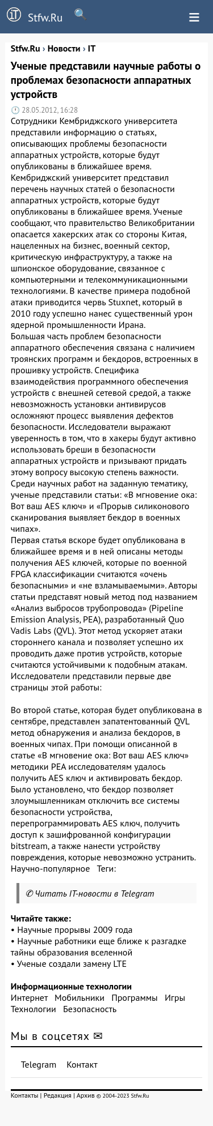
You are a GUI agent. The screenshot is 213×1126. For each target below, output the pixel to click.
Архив (86, 1095)
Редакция (58, 1095)
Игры (175, 997)
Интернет (29, 997)
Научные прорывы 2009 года (74, 929)
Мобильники (80, 997)
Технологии (33, 1008)
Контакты (25, 1095)
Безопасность (89, 1008)
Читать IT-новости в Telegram (94, 893)
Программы (134, 997)
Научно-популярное (50, 868)
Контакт (81, 1064)
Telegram (39, 1064)
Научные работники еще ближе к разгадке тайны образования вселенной (98, 946)
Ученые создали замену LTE (72, 963)
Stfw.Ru (31, 15)
